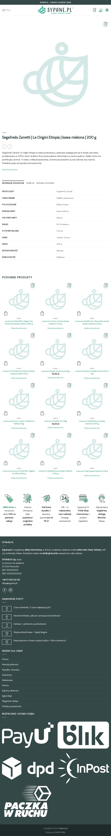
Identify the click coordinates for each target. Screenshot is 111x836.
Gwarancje (7, 675)
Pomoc (5, 659)
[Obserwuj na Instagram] (10, 590)
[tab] (13, 183)
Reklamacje (7, 680)
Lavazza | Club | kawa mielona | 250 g (92, 471)
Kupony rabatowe (10, 690)
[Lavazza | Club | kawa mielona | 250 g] (92, 449)
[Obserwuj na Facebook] (4, 590)
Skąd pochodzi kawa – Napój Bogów (30, 632)
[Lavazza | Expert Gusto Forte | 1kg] (55, 349)
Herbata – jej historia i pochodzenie (30, 624)
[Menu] (6, 10)
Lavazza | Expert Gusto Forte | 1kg (55, 371)
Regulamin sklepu (10, 701)
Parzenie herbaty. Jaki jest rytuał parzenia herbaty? (37, 615)
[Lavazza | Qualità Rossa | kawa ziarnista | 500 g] (92, 399)
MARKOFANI (60, 832)
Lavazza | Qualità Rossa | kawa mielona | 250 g (55, 472)
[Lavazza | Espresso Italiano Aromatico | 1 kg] (92, 349)
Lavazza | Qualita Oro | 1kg (55, 421)
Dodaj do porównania (10, 170)
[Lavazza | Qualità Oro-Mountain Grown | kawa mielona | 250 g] (92, 299)
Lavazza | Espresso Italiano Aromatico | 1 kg (92, 372)
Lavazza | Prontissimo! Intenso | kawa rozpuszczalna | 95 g (19, 372)
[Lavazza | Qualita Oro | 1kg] (55, 399)
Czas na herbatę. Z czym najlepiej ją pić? (32, 607)
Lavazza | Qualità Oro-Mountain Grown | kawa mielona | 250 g (92, 322)
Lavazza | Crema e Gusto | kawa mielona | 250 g (55, 322)
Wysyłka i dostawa (45, 183)
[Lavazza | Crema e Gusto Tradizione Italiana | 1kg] (19, 399)
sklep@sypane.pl (9, 583)
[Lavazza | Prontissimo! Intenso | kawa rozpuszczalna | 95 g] (19, 349)
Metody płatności (10, 664)
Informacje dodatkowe (13, 183)
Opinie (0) (30, 183)
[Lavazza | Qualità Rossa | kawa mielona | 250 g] (55, 449)
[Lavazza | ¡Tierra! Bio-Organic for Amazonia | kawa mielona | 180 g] (19, 299)
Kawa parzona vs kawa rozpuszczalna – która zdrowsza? (40, 640)
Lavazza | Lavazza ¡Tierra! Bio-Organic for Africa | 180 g (19, 472)
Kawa (4, 132)
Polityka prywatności (11, 706)
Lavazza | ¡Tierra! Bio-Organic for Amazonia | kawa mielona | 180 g (19, 322)
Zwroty (5, 685)
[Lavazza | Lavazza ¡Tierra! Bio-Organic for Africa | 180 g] (19, 449)
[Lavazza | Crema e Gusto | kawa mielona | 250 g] (55, 299)
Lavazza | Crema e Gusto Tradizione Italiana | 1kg (18, 422)
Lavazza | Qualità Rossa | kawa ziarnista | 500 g (92, 422)
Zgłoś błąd (7, 696)
